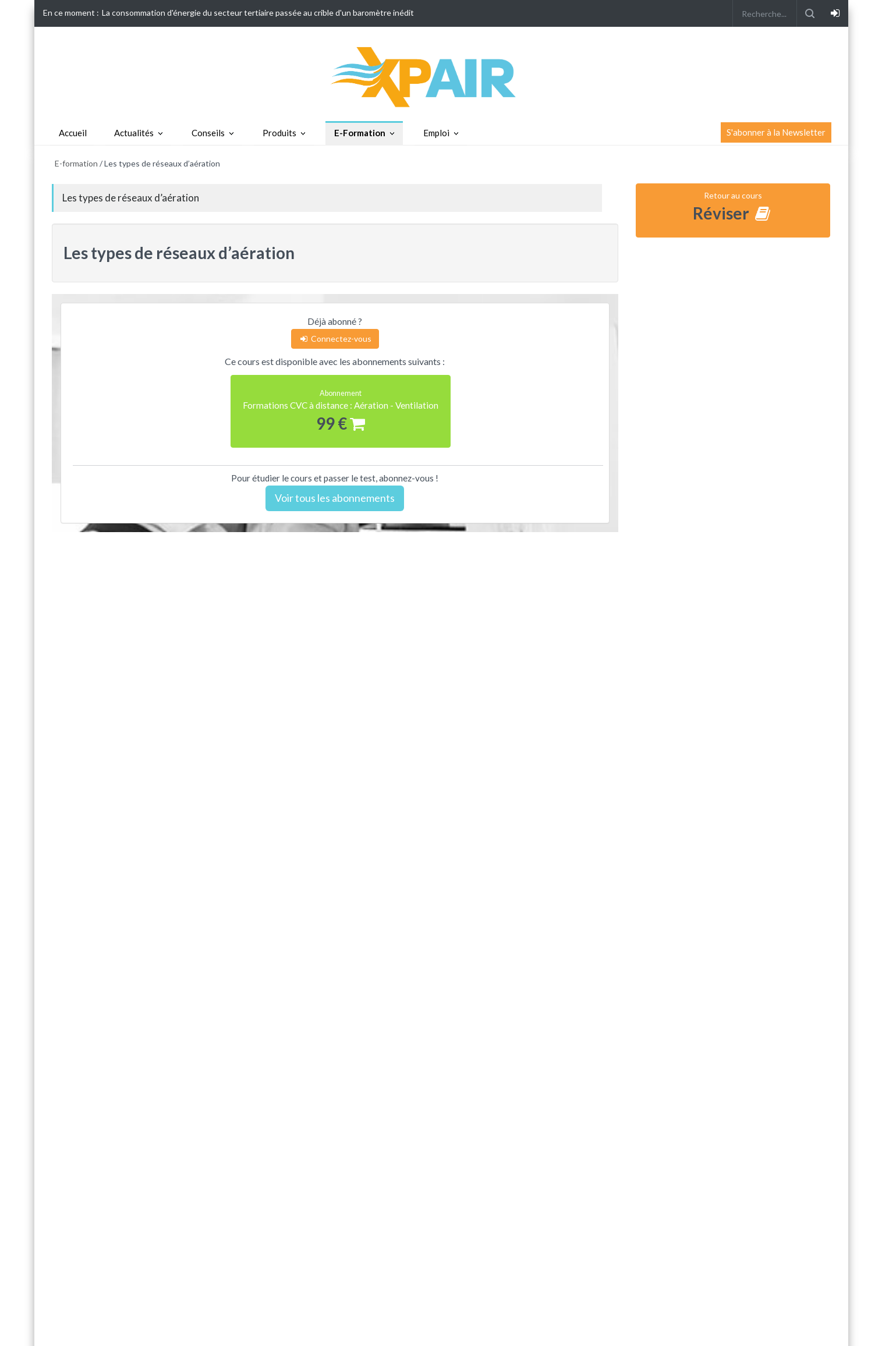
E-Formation (359, 132)
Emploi (436, 132)
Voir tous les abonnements (335, 497)
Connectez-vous (335, 338)
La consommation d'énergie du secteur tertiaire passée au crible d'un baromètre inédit (258, 12)
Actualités (134, 132)
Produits (279, 132)
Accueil (73, 132)
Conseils (208, 132)
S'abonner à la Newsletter (776, 132)
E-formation (76, 163)
